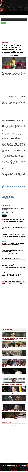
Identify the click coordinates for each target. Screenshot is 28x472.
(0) (13, 219)
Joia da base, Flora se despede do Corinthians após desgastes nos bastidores (14, 416)
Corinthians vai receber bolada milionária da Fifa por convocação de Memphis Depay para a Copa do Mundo (14, 336)
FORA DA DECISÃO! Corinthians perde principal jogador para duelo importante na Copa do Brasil (14, 345)
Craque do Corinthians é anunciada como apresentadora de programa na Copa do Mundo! (14, 390)
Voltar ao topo (14, 470)
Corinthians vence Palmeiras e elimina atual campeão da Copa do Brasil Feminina (14, 363)
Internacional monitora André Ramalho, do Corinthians (12, 184)
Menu (4, 19)
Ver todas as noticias (6, 422)
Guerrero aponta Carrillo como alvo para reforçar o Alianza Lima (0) (14, 272)
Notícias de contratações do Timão (8, 197)
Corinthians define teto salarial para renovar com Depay (14, 381)
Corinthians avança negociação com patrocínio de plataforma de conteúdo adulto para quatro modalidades (14, 372)
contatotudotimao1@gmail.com (14, 466)
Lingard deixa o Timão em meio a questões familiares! (14, 354)
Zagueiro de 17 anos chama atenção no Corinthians (11, 185)
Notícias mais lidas (5, 198)
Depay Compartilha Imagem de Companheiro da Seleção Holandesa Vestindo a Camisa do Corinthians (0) (13, 244)
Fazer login (4, 22)
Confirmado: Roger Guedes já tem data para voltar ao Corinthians (14, 407)
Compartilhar (10, 55)
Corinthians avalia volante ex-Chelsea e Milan (14, 399)
